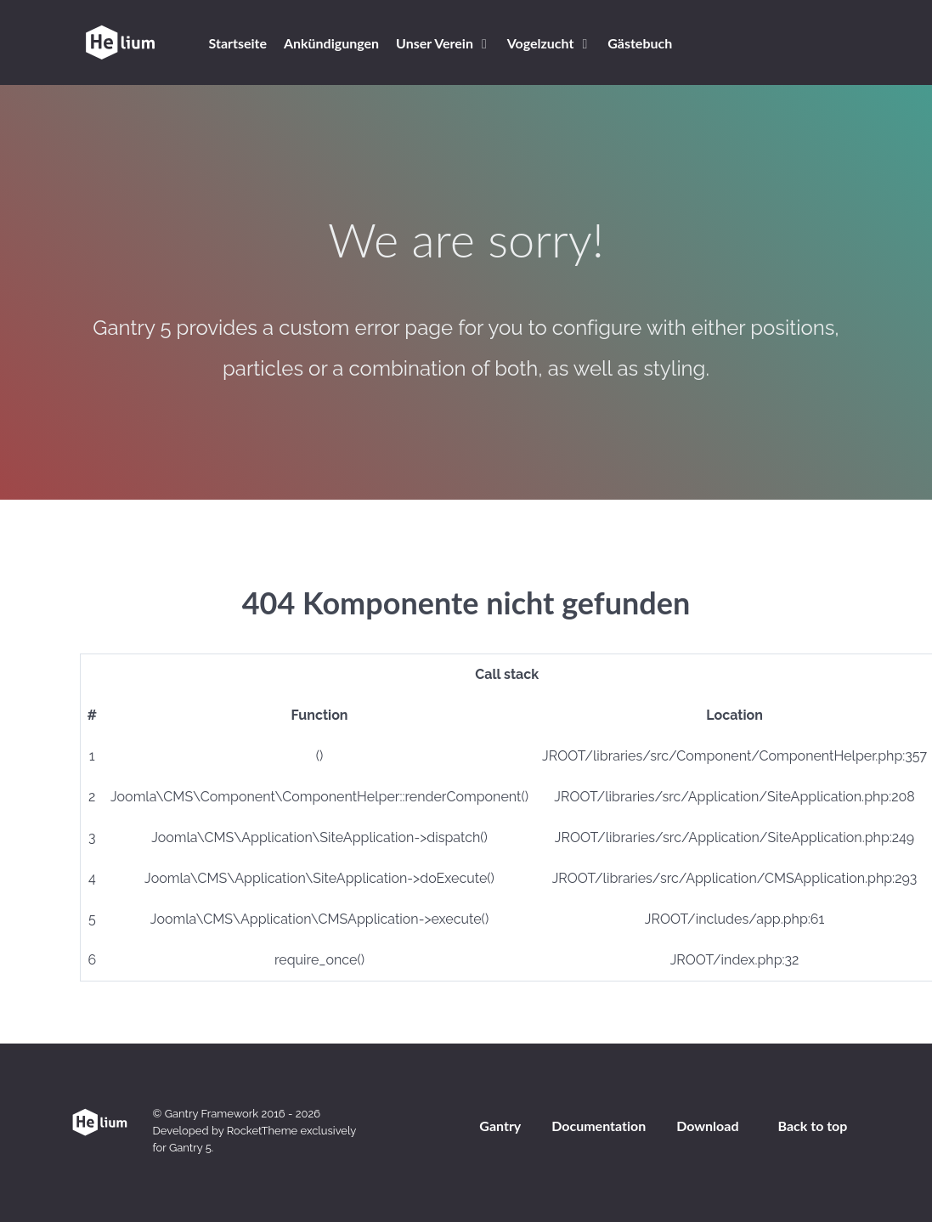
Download (707, 1125)
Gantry (500, 1125)
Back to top (813, 1125)
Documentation (598, 1125)
